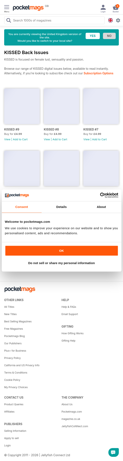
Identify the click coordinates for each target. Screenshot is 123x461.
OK (61, 250)
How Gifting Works (73, 333)
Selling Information (15, 430)
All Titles (9, 306)
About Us (67, 404)
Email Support (70, 314)
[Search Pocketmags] (8, 21)
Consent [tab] (21, 207)
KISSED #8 (51, 129)
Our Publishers (13, 343)
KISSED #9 (11, 129)
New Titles (10, 314)
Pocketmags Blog (14, 336)
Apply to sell (11, 438)
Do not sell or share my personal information (61, 263)
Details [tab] (61, 207)
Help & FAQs (69, 306)
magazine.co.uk (71, 418)
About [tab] (101, 207)
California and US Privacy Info (21, 365)
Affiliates (9, 411)
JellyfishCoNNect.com (75, 426)
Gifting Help (69, 340)
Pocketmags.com (72, 411)
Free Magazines (13, 328)
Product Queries (13, 404)
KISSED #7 (90, 129)
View (7, 139)
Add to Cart (20, 139)
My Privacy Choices (16, 387)
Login (7, 445)
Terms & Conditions (15, 372)
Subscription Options (98, 73)
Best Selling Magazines (18, 321)
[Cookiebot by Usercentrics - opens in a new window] (100, 195)
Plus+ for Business (15, 350)
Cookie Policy (12, 379)
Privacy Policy (12, 358)
